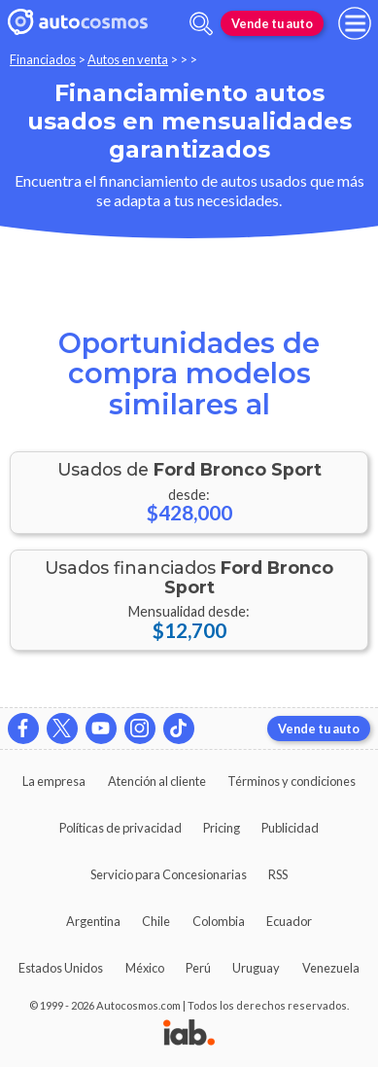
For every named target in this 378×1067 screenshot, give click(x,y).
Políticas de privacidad (120, 828)
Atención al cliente (157, 781)
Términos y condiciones (291, 781)
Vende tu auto (272, 23)
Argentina (93, 921)
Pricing (221, 828)
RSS (278, 874)
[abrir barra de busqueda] (201, 24)
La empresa (54, 781)
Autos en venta (127, 59)
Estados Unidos (60, 968)
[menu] (354, 23)
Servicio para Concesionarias (168, 874)
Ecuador (289, 921)
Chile (156, 921)
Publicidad (290, 828)
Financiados (43, 59)
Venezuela (331, 968)
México (144, 968)
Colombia (218, 921)
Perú (198, 968)
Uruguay (256, 968)
